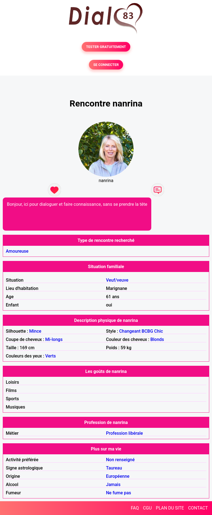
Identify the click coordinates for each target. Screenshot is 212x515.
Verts (50, 356)
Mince (35, 331)
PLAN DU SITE (170, 508)
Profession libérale (124, 433)
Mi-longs (54, 339)
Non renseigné (120, 459)
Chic (158, 331)
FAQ (135, 508)
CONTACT (198, 508)
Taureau (114, 468)
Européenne (117, 476)
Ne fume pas (118, 492)
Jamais (113, 484)
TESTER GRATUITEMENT (106, 47)
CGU (147, 508)
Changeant (130, 331)
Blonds (157, 339)
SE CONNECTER (106, 65)
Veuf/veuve (117, 280)
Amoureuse (17, 251)
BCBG (147, 331)
